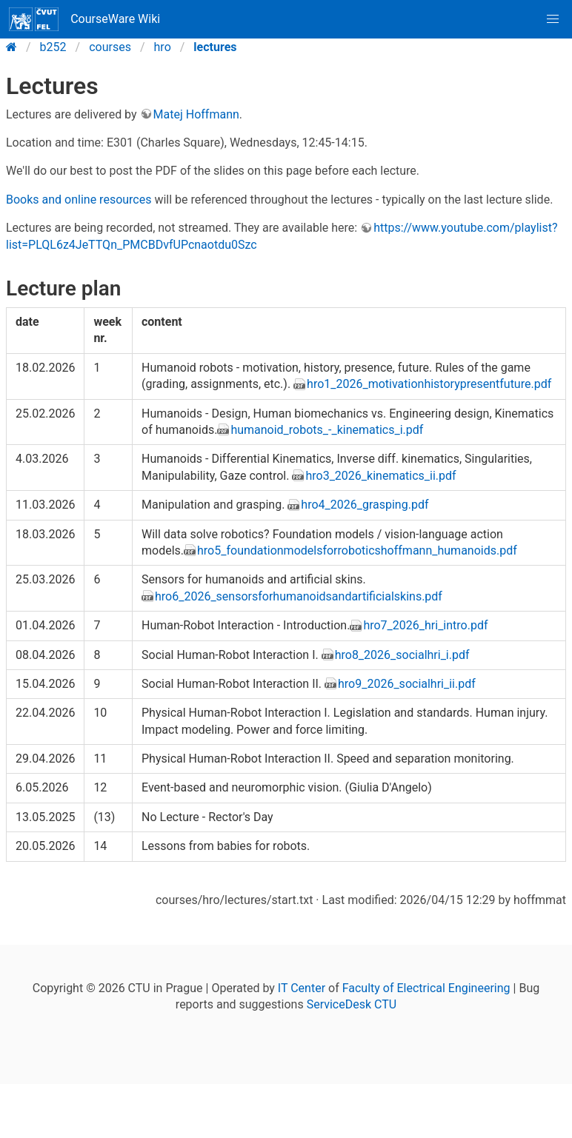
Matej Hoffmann (196, 114)
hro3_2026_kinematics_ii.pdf (380, 476)
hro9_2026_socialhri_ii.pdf (407, 684)
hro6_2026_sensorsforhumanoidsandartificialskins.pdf (298, 596)
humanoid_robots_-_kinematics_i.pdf (326, 430)
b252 (53, 47)
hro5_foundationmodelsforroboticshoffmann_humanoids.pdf (357, 550)
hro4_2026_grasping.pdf (364, 505)
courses (110, 47)
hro (162, 47)
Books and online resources (78, 200)
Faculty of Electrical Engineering (426, 988)
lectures (214, 47)
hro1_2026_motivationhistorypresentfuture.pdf (429, 384)
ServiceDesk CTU (351, 1004)
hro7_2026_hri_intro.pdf (425, 625)
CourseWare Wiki (84, 19)
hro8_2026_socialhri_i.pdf (402, 655)
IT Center (301, 988)
